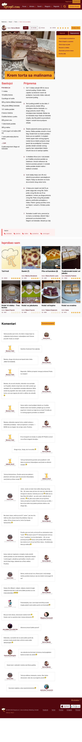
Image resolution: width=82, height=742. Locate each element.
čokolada (9, 233)
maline (26, 233)
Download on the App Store (65, 730)
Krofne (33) (62, 53)
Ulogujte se (77, 1)
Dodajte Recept (74, 6)
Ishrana (31, 6)
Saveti (39, 6)
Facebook (45, 733)
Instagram (69, 733)
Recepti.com (11, 6)
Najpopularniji (74, 33)
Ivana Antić (46, 339)
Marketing (31, 733)
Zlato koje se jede (64, 44)
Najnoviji (62, 33)
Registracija (70, 1)
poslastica (35, 233)
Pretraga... (64, 6)
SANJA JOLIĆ (10, 473)
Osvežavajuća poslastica (67, 38)
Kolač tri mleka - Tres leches (11, 296)
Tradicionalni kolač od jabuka (71, 262)
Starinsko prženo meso (66, 50)
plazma (18, 233)
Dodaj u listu (76, 28)
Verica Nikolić (15, 28)
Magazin (47, 6)
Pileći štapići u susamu (66, 41)
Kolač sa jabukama (31, 296)
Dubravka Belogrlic (10, 677)
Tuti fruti (11, 262)
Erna (10, 624)
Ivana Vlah (10, 510)
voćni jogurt (46, 233)
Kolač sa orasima (71, 296)
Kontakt (37, 733)
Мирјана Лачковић (46, 637)
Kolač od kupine (51, 296)
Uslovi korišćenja (24, 733)
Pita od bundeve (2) (51, 262)
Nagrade (56, 6)
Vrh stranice (75, 724)
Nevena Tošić (10, 352)
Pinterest (78, 733)
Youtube (61, 733)
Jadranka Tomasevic (46, 714)
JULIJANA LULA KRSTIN (10, 649)
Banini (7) (31, 262)
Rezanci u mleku (64, 47)
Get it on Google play (75, 730)
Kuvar (24, 6)
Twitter (53, 733)
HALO (12, 736)
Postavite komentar (48, 323)
